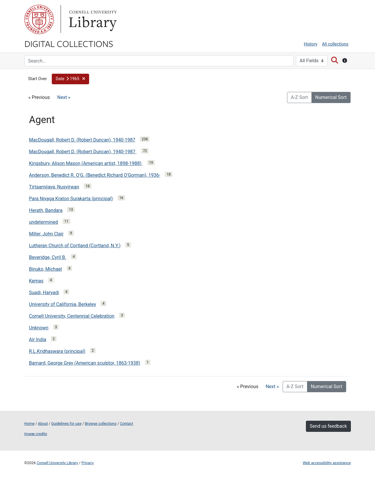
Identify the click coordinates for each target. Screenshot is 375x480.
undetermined (43, 222)
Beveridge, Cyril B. (47, 257)
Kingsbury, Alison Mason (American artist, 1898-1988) (86, 163)
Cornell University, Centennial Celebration (72, 316)
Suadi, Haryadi (44, 292)
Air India (37, 339)
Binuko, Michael (45, 269)
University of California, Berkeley (62, 304)
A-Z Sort (299, 97)
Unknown (39, 328)
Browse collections (100, 423)
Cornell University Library (57, 463)
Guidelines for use (66, 423)
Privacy (87, 463)
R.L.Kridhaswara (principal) (57, 351)
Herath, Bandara (46, 210)
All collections (335, 44)
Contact (126, 423)
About (43, 423)
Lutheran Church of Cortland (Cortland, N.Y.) (75, 245)
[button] (70, 79)
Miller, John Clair (46, 234)
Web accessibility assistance (327, 463)
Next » (64, 97)
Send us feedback (328, 426)
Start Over (37, 78)
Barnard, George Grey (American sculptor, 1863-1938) (84, 363)
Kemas (36, 281)
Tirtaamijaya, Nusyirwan (54, 187)
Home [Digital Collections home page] (29, 423)
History (310, 44)
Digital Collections (68, 43)
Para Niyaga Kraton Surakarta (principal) (71, 198)
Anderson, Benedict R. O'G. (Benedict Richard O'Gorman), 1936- (94, 175)
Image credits (35, 434)
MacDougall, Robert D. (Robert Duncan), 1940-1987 (82, 140)
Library (92, 19)
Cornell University (39, 19)
